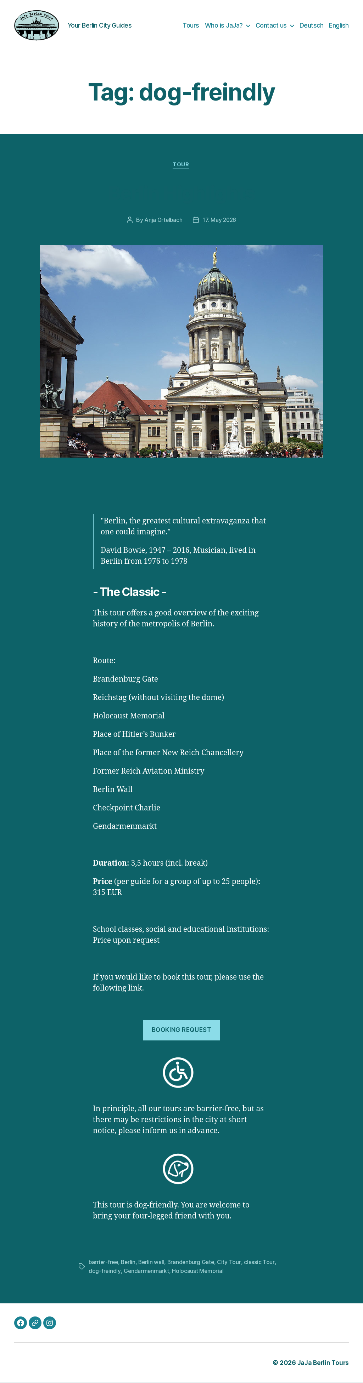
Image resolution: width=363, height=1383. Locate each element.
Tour (181, 165)
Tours (191, 25)
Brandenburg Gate (194, 1262)
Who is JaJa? (224, 25)
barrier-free (104, 1262)
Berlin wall (153, 1262)
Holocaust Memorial (198, 1271)
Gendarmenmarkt (146, 1271)
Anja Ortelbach (163, 220)
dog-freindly (105, 1271)
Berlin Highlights (181, 192)
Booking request (182, 1030)
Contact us (271, 25)
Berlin (129, 1262)
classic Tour (262, 1262)
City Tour (233, 1262)
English (339, 25)
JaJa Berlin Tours (322, 1363)
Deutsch (312, 25)
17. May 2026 (220, 220)
